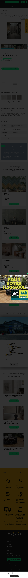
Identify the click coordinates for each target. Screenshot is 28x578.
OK (14, 576)
